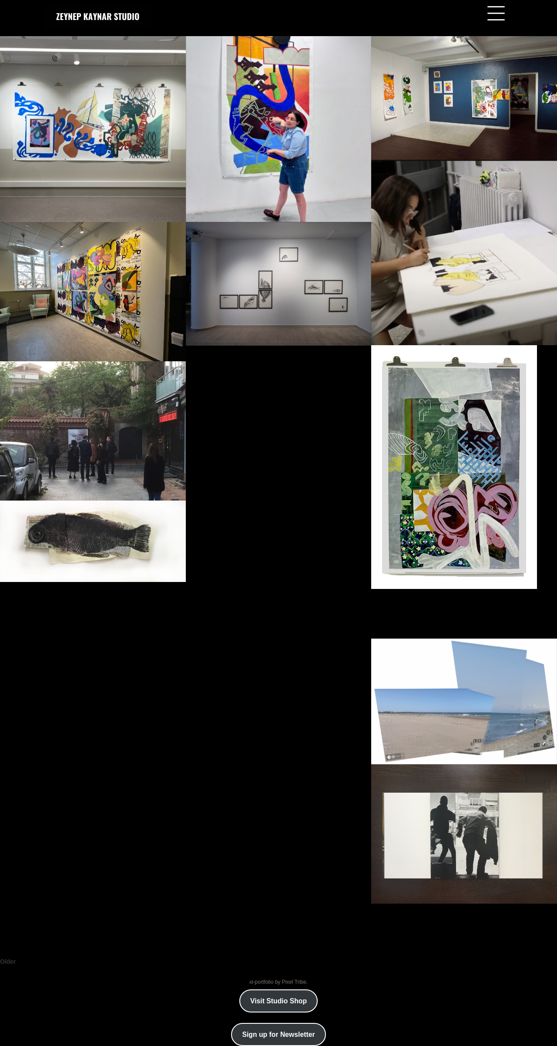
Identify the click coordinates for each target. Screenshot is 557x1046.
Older (8, 961)
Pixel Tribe (294, 982)
